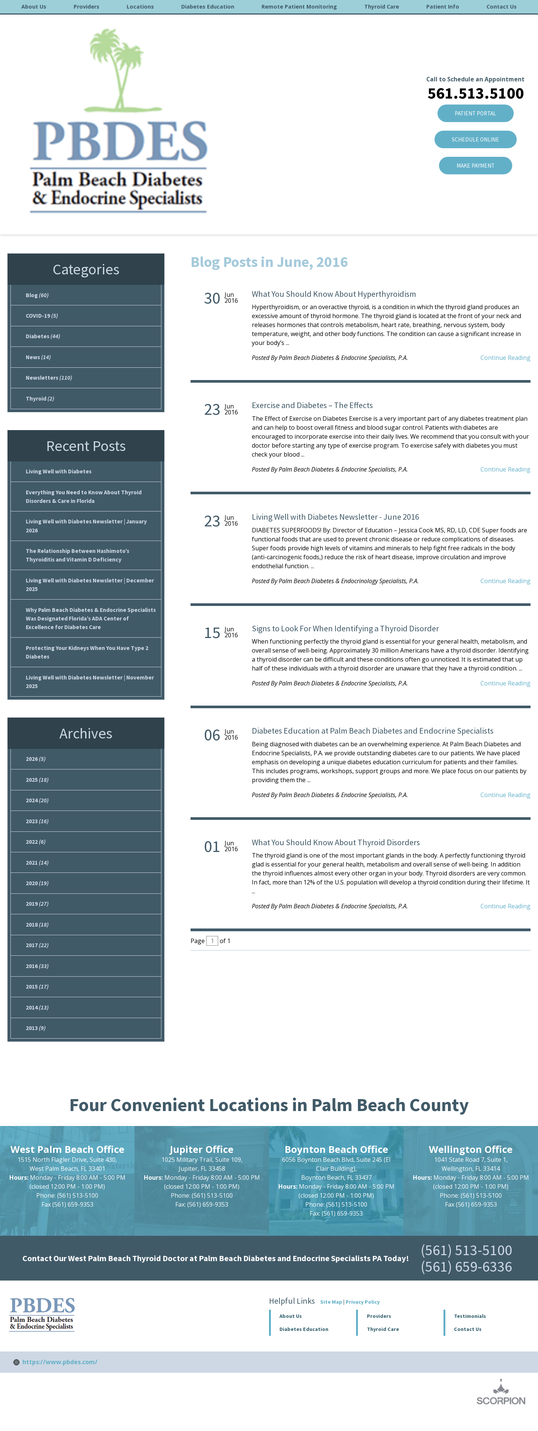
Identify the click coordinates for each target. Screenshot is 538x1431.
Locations (140, 6)
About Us (33, 6)
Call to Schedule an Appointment (475, 22)
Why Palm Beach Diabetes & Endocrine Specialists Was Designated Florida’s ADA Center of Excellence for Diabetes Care (91, 626)
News (39, 359)
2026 (36, 769)
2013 (36, 1046)
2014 (37, 1025)
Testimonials (470, 1334)
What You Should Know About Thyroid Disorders (336, 842)
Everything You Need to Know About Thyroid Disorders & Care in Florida (85, 501)
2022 (36, 854)
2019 (37, 918)
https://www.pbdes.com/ (60, 1380)
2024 (37, 812)
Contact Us (501, 6)
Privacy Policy (363, 1320)
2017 (37, 961)
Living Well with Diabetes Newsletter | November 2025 (92, 691)
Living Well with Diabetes (59, 475)
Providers (86, 6)
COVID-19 (42, 316)
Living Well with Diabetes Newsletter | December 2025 (91, 592)
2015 (37, 1003)
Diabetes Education (207, 6)
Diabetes (43, 338)
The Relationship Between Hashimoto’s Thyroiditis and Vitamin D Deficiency (79, 561)
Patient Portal (475, 57)
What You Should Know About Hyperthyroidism (334, 294)
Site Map (331, 1320)
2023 (37, 833)
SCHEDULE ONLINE (475, 84)
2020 (37, 897)
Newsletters (50, 380)
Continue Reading (505, 358)
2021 (37, 876)
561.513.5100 (475, 36)
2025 (37, 790)
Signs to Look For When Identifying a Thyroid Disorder (345, 628)
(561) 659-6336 (466, 1284)
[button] (400, 1334)
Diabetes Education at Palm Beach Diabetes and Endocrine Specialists (373, 730)
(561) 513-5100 (466, 1268)
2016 (96, 220)
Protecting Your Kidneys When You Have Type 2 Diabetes (89, 661)
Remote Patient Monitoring (299, 6)
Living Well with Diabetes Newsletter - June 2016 (335, 516)
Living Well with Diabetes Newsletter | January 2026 (88, 531)
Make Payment (475, 111)
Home (17, 220)
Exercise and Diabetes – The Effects (312, 405)
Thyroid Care (381, 6)
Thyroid (40, 401)
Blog (74, 220)
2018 (37, 939)
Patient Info (442, 6)
